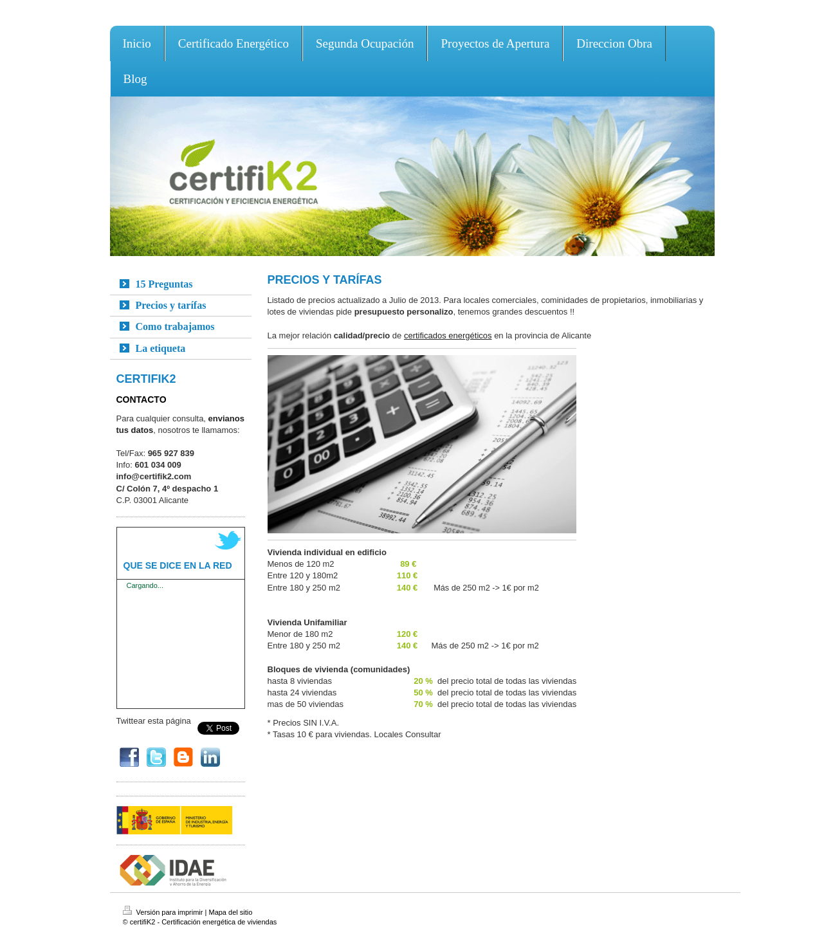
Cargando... (145, 585)
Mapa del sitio (230, 912)
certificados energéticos (448, 335)
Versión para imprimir (164, 912)
